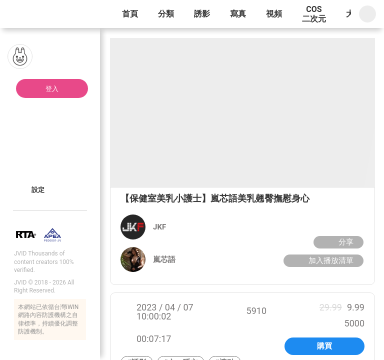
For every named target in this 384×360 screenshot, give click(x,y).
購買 (324, 346)
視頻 (274, 13)
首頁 (130, 13)
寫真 (238, 13)
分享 (337, 242)
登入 (52, 88)
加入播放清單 (322, 260)
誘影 (202, 13)
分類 (166, 13)
